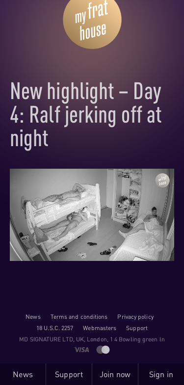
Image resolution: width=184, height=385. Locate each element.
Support (137, 328)
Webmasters (99, 328)
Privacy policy (135, 316)
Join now (115, 374)
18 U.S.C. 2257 (54, 328)
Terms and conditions (79, 316)
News (33, 316)
